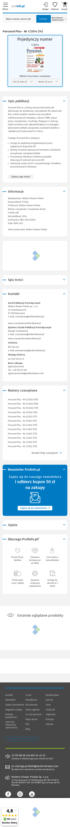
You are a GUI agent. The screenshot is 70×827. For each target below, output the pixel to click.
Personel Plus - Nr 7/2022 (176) (22, 421)
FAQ (27, 724)
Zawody (49, 724)
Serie (48, 705)
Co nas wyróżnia (33, 714)
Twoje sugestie (33, 709)
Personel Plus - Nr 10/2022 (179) (23, 408)
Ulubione (55, 6)
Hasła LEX (50, 709)
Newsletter (10, 700)
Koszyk (64, 6)
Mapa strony (32, 719)
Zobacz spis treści (20, 177)
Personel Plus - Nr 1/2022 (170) (22, 446)
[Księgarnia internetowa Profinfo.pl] (18, 6)
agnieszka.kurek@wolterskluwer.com (26, 373)
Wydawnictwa (52, 695)
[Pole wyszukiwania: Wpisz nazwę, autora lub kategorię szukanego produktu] (19, 19)
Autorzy (49, 700)
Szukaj (43, 18)
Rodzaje (50, 719)
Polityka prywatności (11, 715)
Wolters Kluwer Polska (29, 205)
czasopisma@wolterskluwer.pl (29, 316)
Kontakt (9, 695)
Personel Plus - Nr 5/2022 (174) (22, 429)
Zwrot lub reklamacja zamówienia (11, 725)
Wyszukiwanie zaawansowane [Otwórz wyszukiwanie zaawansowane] (59, 19)
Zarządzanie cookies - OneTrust (22, 738)
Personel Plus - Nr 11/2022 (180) (23, 404)
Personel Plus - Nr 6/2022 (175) (22, 425)
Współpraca (31, 700)
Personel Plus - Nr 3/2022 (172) (22, 438)
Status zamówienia (14, 705)
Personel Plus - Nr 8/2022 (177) (22, 416)
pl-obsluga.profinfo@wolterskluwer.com (35, 766)
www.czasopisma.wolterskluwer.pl (24, 323)
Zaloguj (45, 6)
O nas (28, 695)
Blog (28, 729)
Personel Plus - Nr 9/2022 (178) (22, 412)
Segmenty (50, 714)
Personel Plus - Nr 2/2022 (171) (22, 442)
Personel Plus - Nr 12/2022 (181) (23, 399)
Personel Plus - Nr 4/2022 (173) (22, 433)
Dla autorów (31, 705)
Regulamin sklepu (14, 709)
